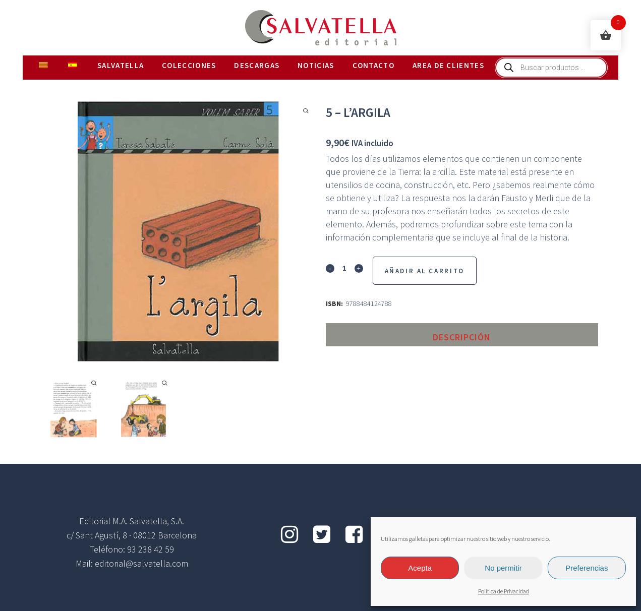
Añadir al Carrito (424, 271)
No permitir (503, 568)
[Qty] (344, 268)
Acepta (420, 568)
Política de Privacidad (503, 591)
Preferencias (586, 568)
